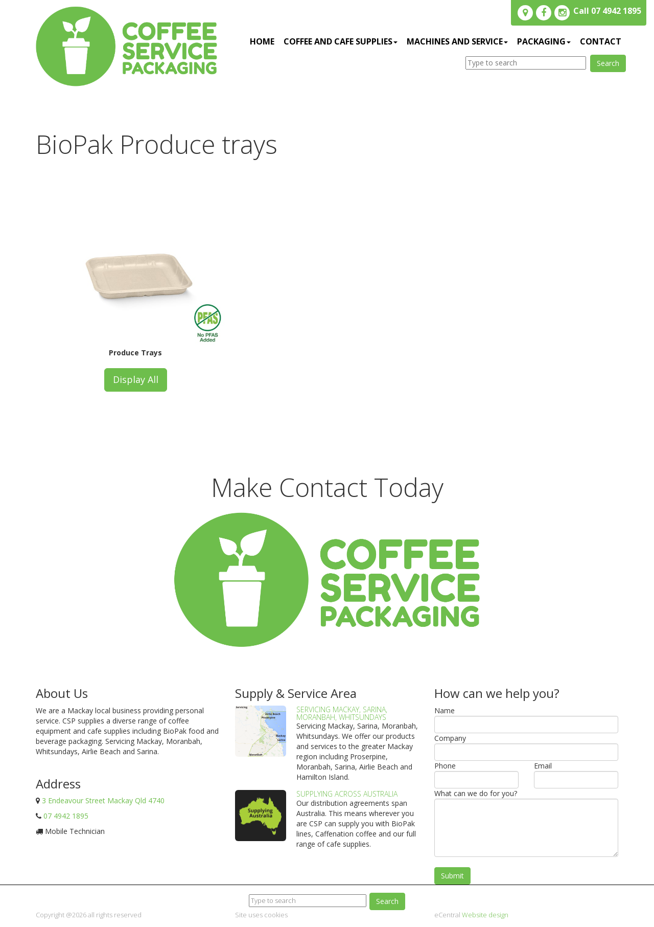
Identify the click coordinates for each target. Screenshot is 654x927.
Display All (135, 379)
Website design (485, 914)
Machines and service (457, 41)
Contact (600, 41)
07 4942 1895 (65, 816)
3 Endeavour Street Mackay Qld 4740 (103, 800)
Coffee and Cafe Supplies (341, 41)
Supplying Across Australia (347, 794)
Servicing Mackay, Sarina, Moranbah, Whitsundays (341, 713)
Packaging (544, 41)
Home (262, 41)
